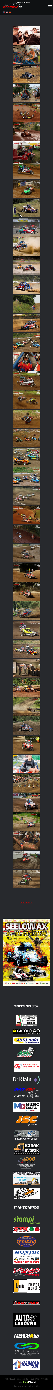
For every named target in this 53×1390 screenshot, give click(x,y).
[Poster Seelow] (26, 994)
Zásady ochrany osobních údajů (27, 1386)
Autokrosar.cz (26, 902)
